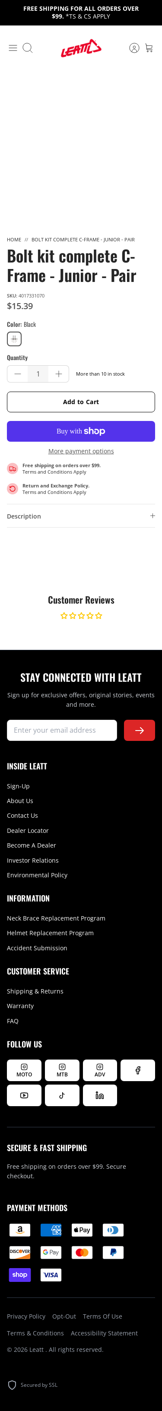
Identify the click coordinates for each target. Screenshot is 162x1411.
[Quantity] (38, 374)
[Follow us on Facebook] (138, 1070)
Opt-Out (64, 1316)
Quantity (17, 357)
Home (14, 239)
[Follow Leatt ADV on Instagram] (100, 1070)
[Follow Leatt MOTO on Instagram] (24, 1070)
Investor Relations (33, 860)
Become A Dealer (31, 845)
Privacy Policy (26, 1316)
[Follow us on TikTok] (62, 1095)
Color (21, 324)
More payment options (81, 451)
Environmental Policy (37, 875)
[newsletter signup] (62, 730)
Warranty (20, 1006)
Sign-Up (18, 786)
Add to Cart (81, 402)
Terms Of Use (102, 1316)
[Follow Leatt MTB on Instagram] (62, 1070)
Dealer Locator (28, 830)
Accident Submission (37, 948)
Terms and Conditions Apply (54, 471)
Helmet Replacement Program (50, 933)
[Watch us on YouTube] (24, 1095)
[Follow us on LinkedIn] (100, 1095)
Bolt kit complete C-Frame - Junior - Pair (83, 239)
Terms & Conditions (35, 1333)
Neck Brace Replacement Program (56, 918)
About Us (20, 801)
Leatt (37, 1349)
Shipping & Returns (35, 991)
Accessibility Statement (104, 1333)
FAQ (13, 1021)
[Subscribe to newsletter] (139, 730)
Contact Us (22, 815)
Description (24, 516)
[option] (81, 148)
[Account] (130, 47)
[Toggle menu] (12, 47)
